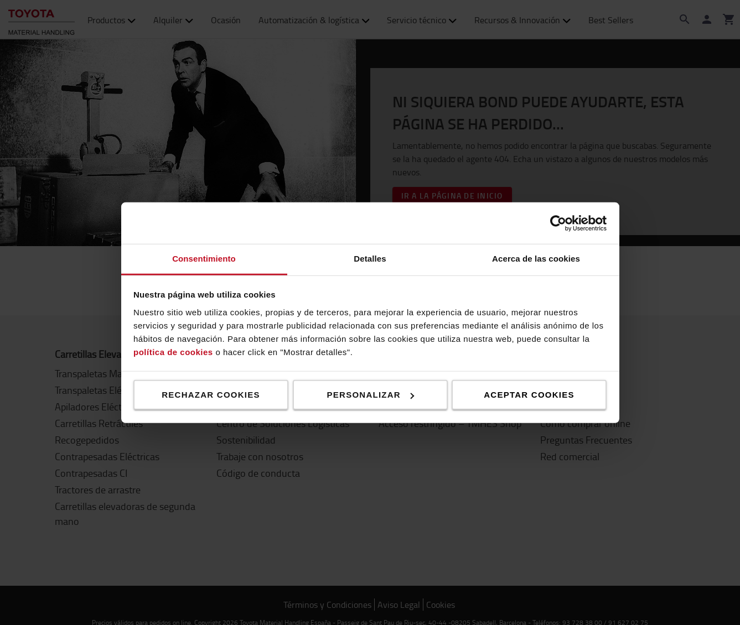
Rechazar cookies (211, 394)
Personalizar (370, 394)
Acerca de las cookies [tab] (536, 258)
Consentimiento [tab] (204, 258)
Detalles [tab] (370, 258)
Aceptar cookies (529, 394)
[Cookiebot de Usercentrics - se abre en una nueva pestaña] (558, 223)
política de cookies (173, 351)
